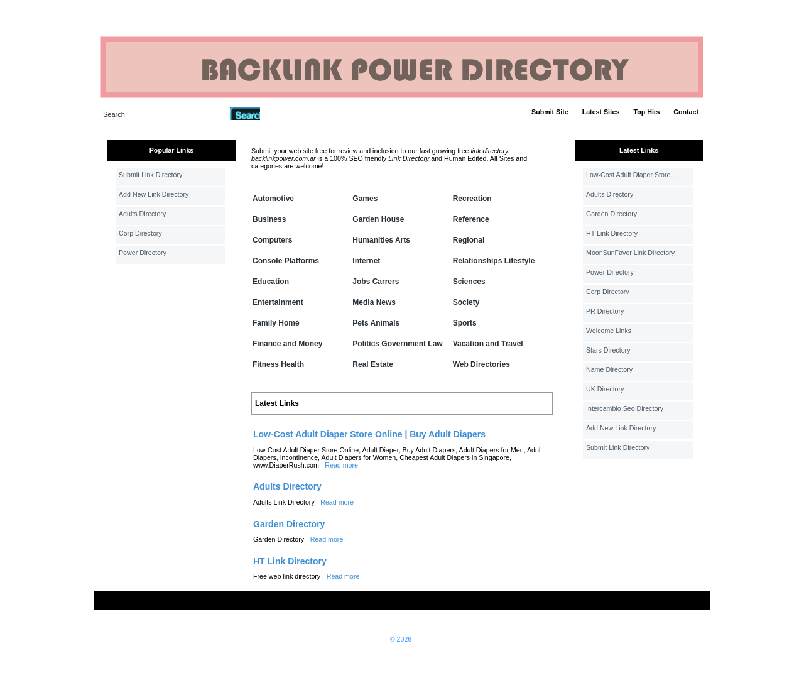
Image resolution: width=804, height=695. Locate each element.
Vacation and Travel (488, 343)
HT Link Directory (612, 233)
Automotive (273, 198)
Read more (341, 465)
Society (466, 302)
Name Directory (609, 369)
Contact (685, 112)
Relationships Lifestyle (494, 260)
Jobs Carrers (375, 281)
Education (271, 281)
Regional (469, 240)
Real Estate (372, 364)
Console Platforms (286, 260)
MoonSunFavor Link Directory (630, 252)
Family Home (276, 323)
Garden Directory (611, 213)
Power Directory (142, 252)
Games (365, 198)
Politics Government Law (397, 343)
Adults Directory (142, 213)
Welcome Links (608, 330)
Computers (272, 240)
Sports (465, 323)
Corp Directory (140, 233)
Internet (366, 260)
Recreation (472, 198)
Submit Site (549, 112)
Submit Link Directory (150, 174)
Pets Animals (375, 323)
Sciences (469, 281)
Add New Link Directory (153, 194)
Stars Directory (608, 350)
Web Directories (481, 364)
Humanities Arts (381, 240)
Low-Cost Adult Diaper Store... (631, 174)
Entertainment (278, 302)
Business (269, 219)
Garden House (378, 219)
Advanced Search (292, 113)
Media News (374, 302)
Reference (471, 219)
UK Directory (605, 389)
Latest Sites (601, 112)
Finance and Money (287, 343)
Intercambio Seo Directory (624, 408)
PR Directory (605, 311)
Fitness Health (278, 364)
